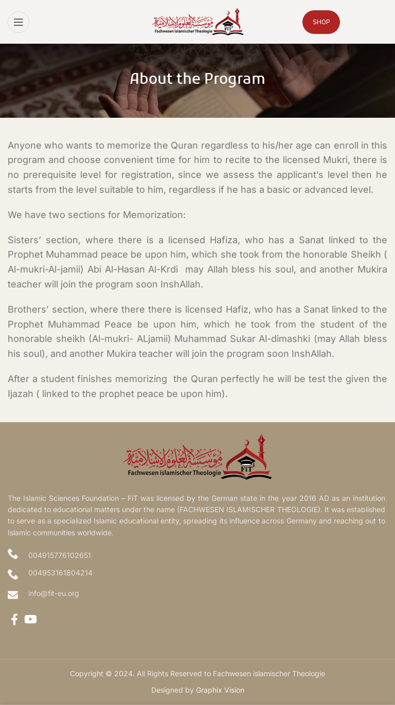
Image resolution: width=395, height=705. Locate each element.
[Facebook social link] (14, 619)
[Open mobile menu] (18, 22)
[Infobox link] (197, 595)
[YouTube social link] (30, 619)
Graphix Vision (220, 689)
